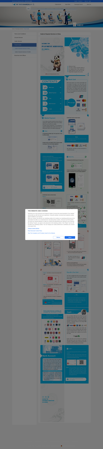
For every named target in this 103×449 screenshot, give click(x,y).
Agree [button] (69, 237)
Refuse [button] (58, 237)
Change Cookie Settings (33, 228)
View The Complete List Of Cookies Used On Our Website (41, 233)
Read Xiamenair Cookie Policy (35, 230)
